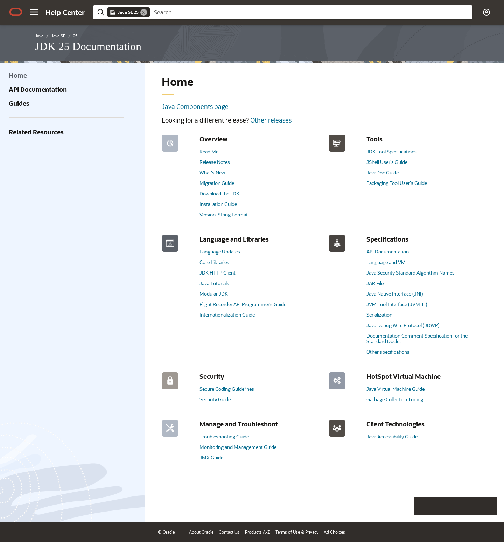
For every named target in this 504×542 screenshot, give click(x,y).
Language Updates (220, 251)
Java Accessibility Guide (392, 436)
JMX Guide (211, 457)
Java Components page (195, 106)
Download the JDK (219, 193)
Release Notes (215, 162)
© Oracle (166, 532)
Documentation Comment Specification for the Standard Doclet (417, 338)
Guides (19, 103)
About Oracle (201, 532)
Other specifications (388, 351)
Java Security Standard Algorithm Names (410, 272)
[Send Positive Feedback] (488, 506)
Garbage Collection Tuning (394, 399)
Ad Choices (334, 532)
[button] (34, 12)
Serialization (379, 314)
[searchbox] (311, 12)
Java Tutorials (214, 283)
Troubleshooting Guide (224, 436)
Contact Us (229, 532)
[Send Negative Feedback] (469, 506)
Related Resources (36, 132)
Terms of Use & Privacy (296, 532)
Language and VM (386, 262)
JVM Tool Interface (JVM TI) (396, 304)
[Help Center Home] (65, 12)
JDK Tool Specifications (391, 151)
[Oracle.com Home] (15, 12)
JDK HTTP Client (218, 272)
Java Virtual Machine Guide (395, 388)
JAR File (375, 283)
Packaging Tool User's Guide (396, 183)
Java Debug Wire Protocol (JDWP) (403, 325)
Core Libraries (214, 262)
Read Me (209, 151)
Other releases (271, 120)
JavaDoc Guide (382, 172)
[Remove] (144, 12)
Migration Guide (217, 183)
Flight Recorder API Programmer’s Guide (243, 304)
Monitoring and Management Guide (238, 447)
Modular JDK (214, 293)
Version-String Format (224, 214)
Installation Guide (218, 204)
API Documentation (38, 89)
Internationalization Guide (227, 314)
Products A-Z (257, 532)
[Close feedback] (390, 506)
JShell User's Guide (386, 162)
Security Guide (215, 399)
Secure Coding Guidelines (227, 388)
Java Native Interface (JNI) (394, 293)
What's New (212, 172)
